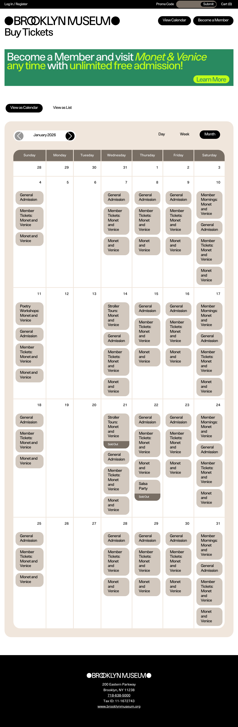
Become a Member (213, 20)
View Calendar (174, 20)
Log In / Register (16, 4)
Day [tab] (161, 134)
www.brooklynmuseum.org (118, 706)
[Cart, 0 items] (226, 4)
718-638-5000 (119, 695)
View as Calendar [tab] (24, 108)
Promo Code (165, 4)
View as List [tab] (62, 108)
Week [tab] (184, 134)
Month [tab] (209, 134)
